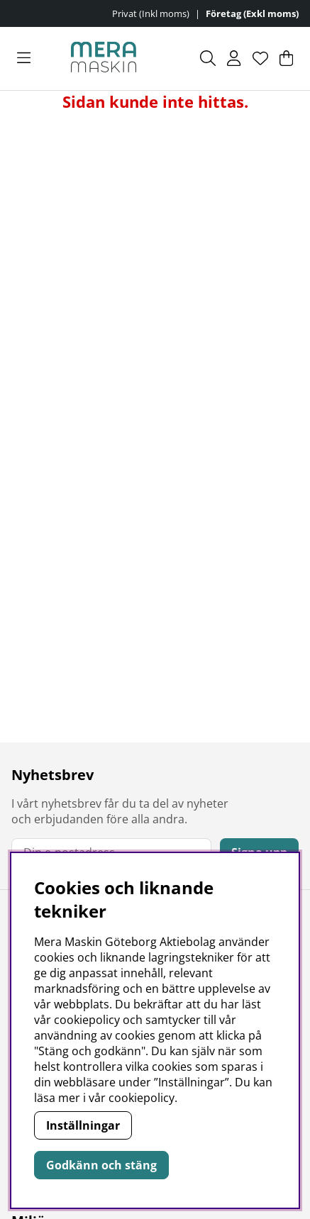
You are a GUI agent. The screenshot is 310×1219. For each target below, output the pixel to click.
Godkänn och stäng (101, 1165)
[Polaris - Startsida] (103, 58)
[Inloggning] (233, 58)
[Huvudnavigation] (23, 58)
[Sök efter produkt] (207, 58)
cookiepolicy (142, 1098)
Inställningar (83, 1125)
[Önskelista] (260, 58)
